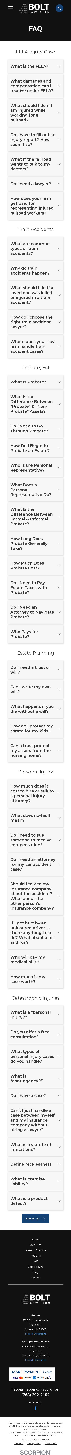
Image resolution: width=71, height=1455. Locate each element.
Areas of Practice (35, 1250)
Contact (35, 1277)
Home (35, 1239)
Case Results (35, 1266)
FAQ (35, 1261)
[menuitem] (18, 1443)
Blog (36, 1272)
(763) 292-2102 (35, 1395)
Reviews (35, 1255)
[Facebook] (35, 1408)
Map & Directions (35, 1333)
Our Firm (35, 1244)
